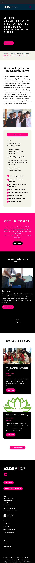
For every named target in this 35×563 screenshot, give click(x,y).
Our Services (11, 54)
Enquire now (8, 43)
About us (6, 541)
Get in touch (17, 243)
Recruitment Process (15, 562)
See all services (8, 307)
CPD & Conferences (9, 529)
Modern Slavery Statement (11, 560)
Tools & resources (9, 532)
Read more (10, 390)
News (5, 544)
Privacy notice (15, 557)
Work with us (7, 547)
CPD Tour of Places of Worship (17, 415)
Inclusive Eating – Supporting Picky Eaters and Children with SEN (17, 369)
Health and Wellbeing (23, 54)
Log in (2, 2)
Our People (7, 527)
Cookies (24, 557)
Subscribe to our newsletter (13, 488)
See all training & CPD (17, 448)
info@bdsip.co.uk (12, 511)
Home (5, 54)
